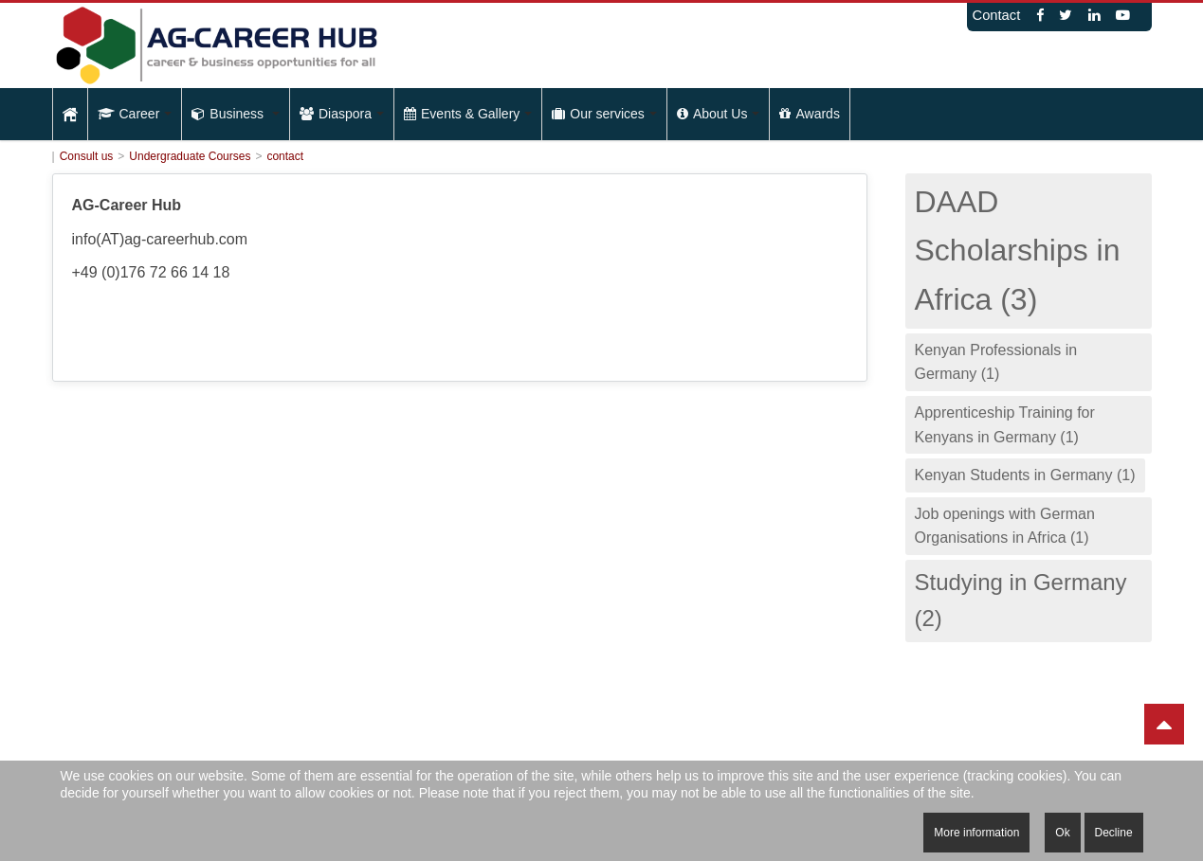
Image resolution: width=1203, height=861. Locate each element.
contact (284, 156)
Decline (1114, 832)
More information (976, 832)
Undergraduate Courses (189, 156)
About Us (718, 113)
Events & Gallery (468, 113)
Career (135, 113)
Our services (604, 113)
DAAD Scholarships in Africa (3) (1018, 250)
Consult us (87, 156)
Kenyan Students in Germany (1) (1025, 475)
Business (235, 113)
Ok (1062, 832)
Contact (997, 15)
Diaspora (342, 113)
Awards (809, 113)
